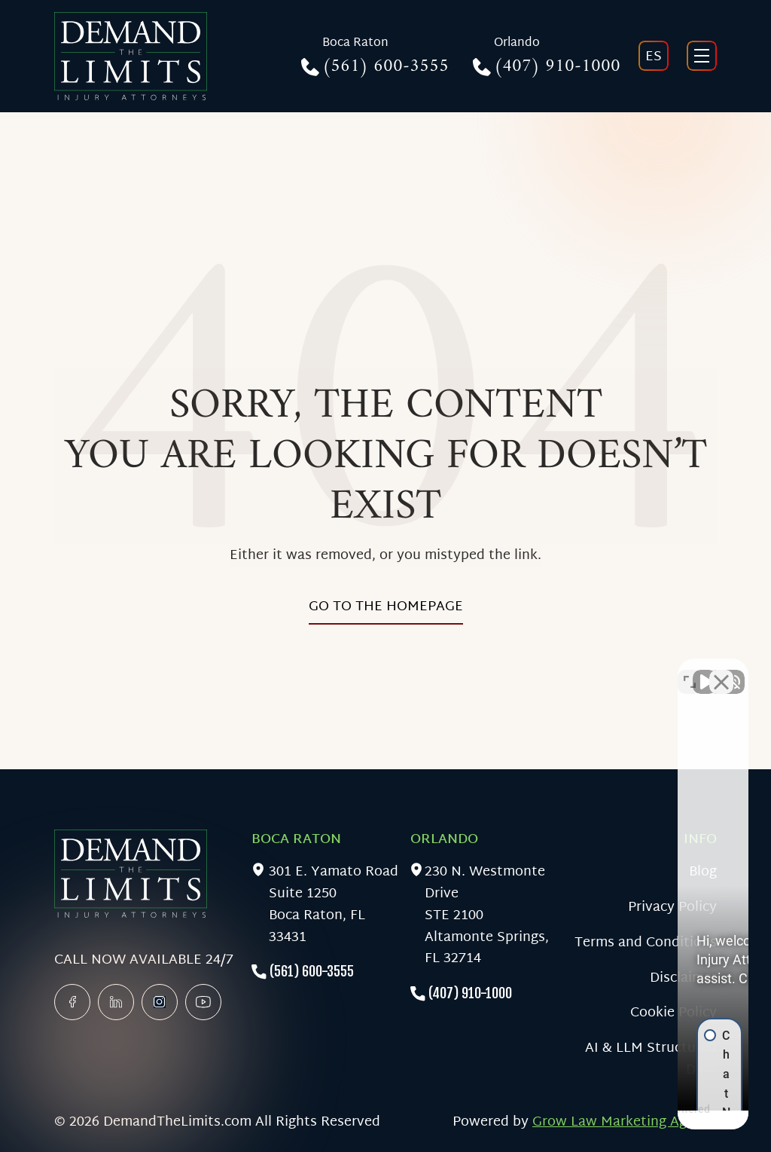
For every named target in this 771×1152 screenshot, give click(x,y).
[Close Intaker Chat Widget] (721, 671)
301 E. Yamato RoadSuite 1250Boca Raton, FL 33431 (333, 905)
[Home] (130, 56)
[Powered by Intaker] (643, 1120)
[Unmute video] (504, 671)
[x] (160, 1002)
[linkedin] (116, 1002)
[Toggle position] (690, 671)
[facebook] (72, 1002)
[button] (613, 888)
